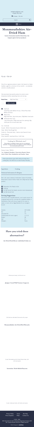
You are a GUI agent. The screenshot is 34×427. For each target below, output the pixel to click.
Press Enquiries (9, 415)
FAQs (18, 415)
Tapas (27, 154)
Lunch (3, 154)
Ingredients (4, 169)
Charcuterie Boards (20, 152)
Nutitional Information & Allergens (11, 173)
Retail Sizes (4, 99)
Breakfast (12, 152)
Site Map (25, 413)
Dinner (28, 152)
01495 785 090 (17, 13)
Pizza (10, 154)
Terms (18, 413)
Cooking (17, 169)
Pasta (6, 154)
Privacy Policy (10, 413)
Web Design (14, 425)
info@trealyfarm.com (17, 11)
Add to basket (11, 103)
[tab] (8, 169)
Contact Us (26, 415)
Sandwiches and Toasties (18, 154)
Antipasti (6, 152)
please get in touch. (19, 145)
